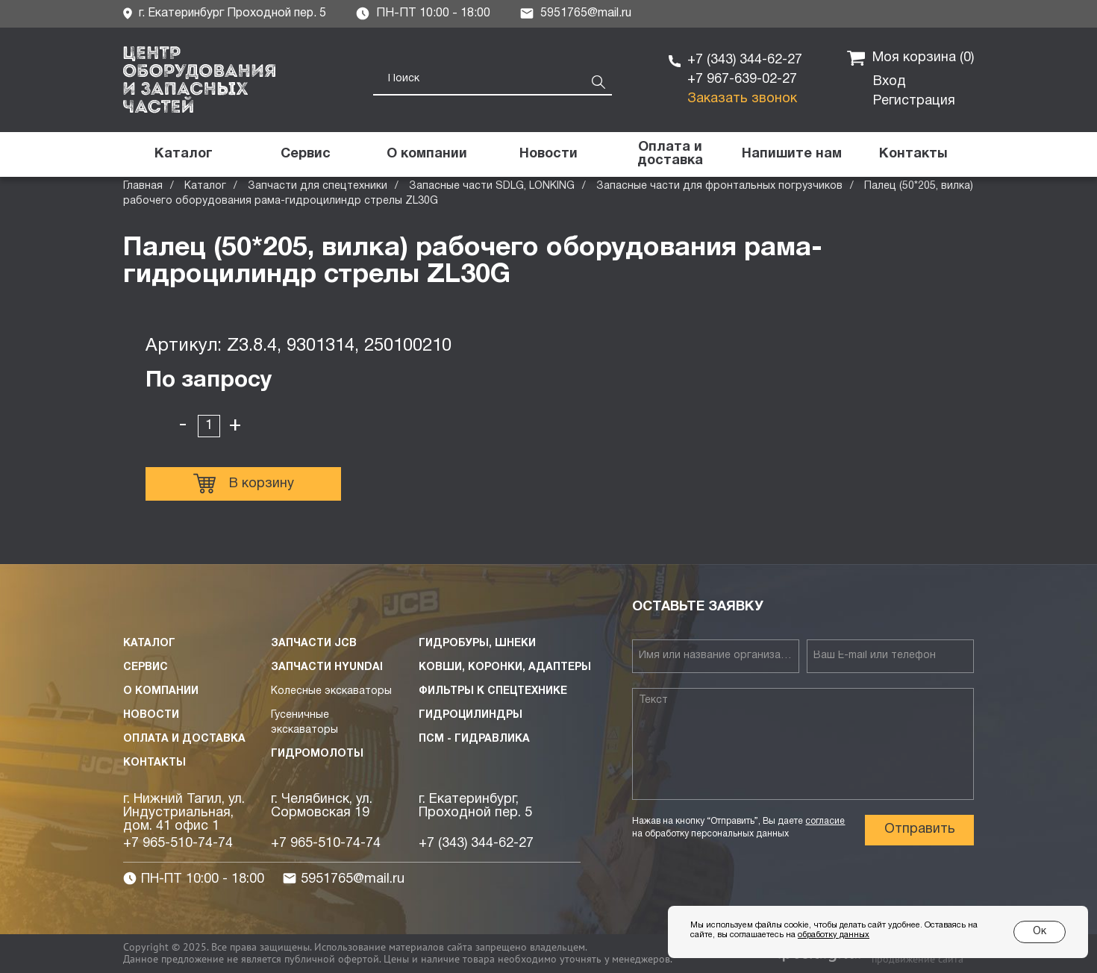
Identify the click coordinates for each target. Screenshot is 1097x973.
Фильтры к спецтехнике (493, 691)
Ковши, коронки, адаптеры (505, 667)
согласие (825, 821)
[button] (791, 154)
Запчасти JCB (314, 643)
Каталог (205, 186)
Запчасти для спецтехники (317, 186)
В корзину (243, 483)
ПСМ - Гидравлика (474, 739)
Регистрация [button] (914, 101)
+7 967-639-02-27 (742, 79)
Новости (151, 715)
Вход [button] (889, 81)
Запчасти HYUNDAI (327, 667)
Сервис (145, 667)
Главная (143, 186)
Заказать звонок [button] (742, 99)
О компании (161, 691)
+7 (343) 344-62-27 (744, 60)
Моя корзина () (910, 58)
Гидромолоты (317, 754)
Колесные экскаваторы (331, 691)
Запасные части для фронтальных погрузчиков (719, 186)
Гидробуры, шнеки (477, 643)
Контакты (154, 763)
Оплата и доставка (184, 739)
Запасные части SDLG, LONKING (492, 186)
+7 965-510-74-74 (178, 843)
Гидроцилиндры (470, 715)
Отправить (919, 829)
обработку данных (833, 935)
